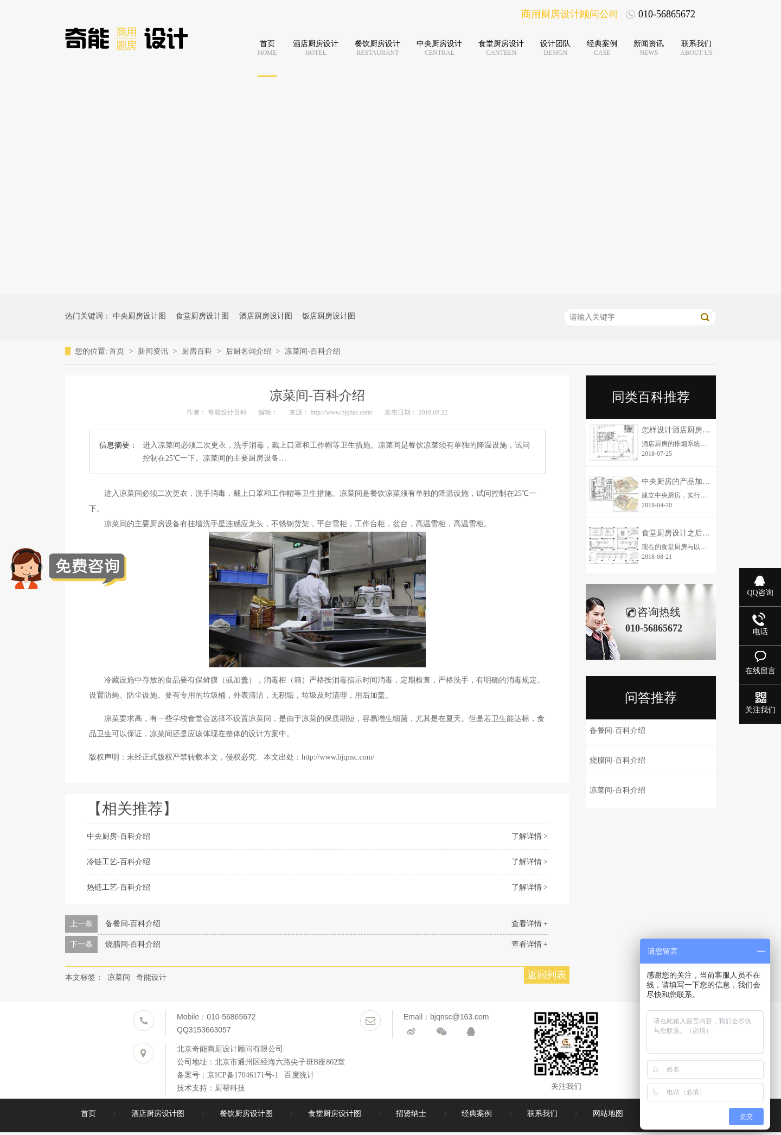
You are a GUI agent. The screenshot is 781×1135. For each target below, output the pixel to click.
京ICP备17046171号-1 (242, 1075)
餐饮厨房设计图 (247, 1114)
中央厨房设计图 (139, 316)
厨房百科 (198, 351)
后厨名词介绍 (249, 351)
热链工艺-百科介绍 (118, 887)
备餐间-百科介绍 (133, 924)
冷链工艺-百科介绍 (118, 862)
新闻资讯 (154, 351)
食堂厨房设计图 (202, 316)
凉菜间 (118, 977)
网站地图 (609, 1114)
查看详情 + (529, 924)
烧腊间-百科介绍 (133, 944)
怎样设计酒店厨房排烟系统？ (691, 430)
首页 (117, 351)
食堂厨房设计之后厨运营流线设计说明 (706, 533)
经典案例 (478, 1114)
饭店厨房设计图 (328, 316)
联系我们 (543, 1114)
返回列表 (546, 975)
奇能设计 (151, 977)
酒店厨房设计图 (265, 316)
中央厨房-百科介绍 (118, 836)
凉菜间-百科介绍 (313, 351)
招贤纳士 (412, 1114)
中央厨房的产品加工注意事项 (691, 481)
